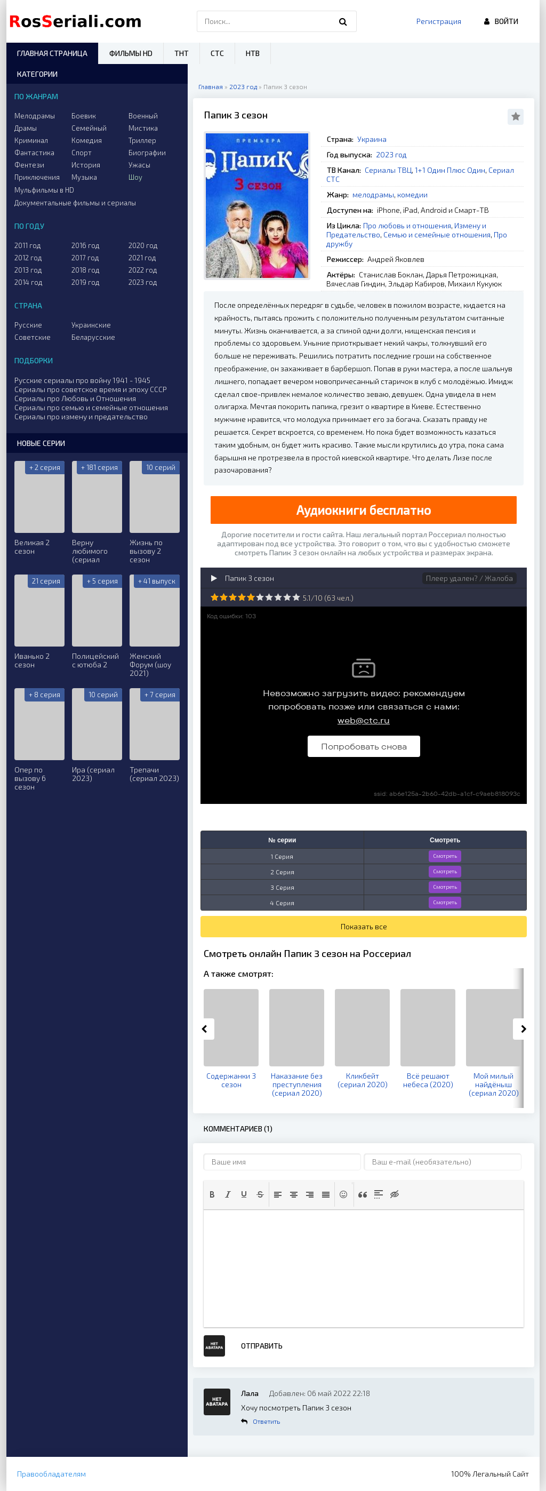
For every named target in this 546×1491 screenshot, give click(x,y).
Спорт (81, 152)
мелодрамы (373, 194)
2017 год (85, 257)
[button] (212, 1194)
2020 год (143, 245)
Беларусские (93, 337)
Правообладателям (51, 1473)
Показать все (364, 926)
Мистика (143, 128)
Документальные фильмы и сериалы (75, 202)
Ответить (266, 1421)
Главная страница (52, 53)
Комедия (86, 140)
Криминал (31, 140)
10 (296, 597)
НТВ (253, 53)
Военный (143, 115)
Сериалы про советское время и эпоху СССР (90, 389)
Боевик (83, 115)
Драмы (25, 128)
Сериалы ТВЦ (388, 169)
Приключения (37, 177)
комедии (412, 194)
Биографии (147, 152)
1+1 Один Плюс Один (450, 169)
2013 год (28, 270)
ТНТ (181, 53)
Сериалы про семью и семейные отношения (91, 407)
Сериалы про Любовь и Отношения (75, 398)
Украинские (91, 325)
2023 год (391, 154)
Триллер (142, 140)
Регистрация (438, 21)
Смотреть (445, 855)
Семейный (89, 128)
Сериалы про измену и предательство (81, 416)
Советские (32, 337)
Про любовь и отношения (407, 225)
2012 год (28, 257)
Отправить (262, 1345)
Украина (372, 138)
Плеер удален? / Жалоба (469, 578)
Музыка (84, 177)
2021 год (142, 257)
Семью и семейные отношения (437, 234)
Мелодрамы (34, 115)
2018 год (85, 270)
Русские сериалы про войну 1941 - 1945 (82, 380)
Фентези (29, 165)
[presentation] (212, 1194)
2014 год (28, 282)
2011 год (27, 245)
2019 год (85, 282)
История (85, 165)
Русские (28, 325)
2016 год (85, 245)
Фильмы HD (130, 53)
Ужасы (139, 165)
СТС (217, 53)
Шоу (135, 177)
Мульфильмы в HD (44, 190)
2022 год (143, 270)
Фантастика (34, 152)
